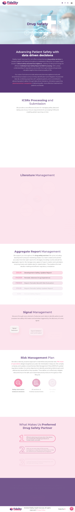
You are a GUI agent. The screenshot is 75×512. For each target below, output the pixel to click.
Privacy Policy (40, 510)
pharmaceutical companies (22, 83)
